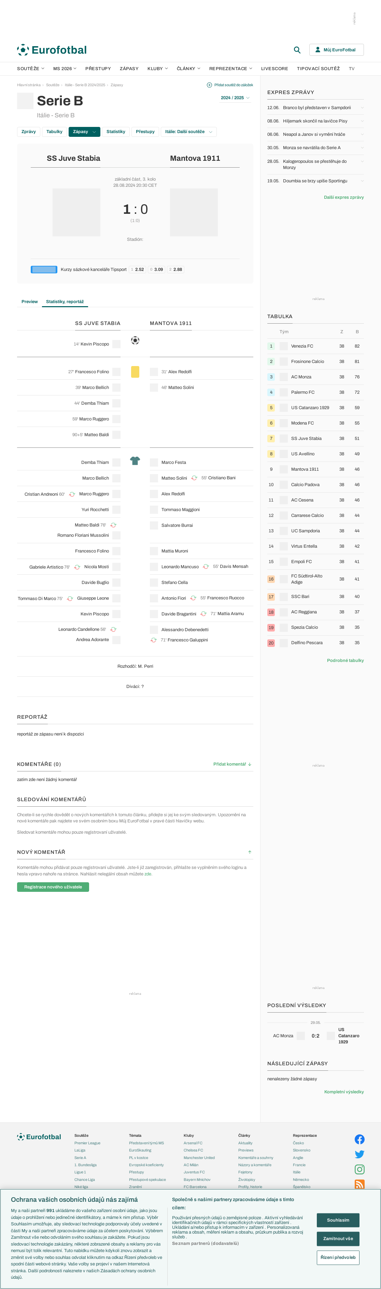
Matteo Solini (181, 387)
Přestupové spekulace (147, 1179)
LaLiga (79, 1150)
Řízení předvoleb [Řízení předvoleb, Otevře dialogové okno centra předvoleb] (338, 1257)
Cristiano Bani (222, 478)
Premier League (87, 1143)
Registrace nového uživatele (53, 887)
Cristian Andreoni (41, 494)
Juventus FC (194, 1172)
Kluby (157, 68)
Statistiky (116, 131)
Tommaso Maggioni (180, 509)
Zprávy (29, 131)
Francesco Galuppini (188, 640)
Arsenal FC (193, 1143)
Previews (246, 1150)
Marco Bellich (95, 387)
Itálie (296, 1172)
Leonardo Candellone (78, 629)
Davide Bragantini (178, 614)
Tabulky (54, 131)
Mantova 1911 (195, 158)
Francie (299, 1165)
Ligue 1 (80, 1172)
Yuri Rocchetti (95, 509)
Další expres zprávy (344, 197)
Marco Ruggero (94, 419)
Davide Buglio (95, 582)
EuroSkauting (140, 1150)
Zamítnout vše (338, 1238)
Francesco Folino (92, 371)
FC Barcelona (195, 1187)
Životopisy (246, 1179)
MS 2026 (65, 68)
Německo (301, 1179)
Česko (298, 1143)
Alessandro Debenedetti (185, 629)
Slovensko (301, 1150)
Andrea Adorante (92, 639)
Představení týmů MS (146, 1143)
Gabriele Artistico (46, 567)
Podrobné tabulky (345, 660)
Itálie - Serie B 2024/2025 (85, 85)
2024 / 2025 (235, 97)
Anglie (298, 1158)
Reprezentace (230, 68)
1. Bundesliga (85, 1165)
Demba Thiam (95, 403)
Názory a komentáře (254, 1165)
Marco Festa (173, 462)
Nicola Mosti (96, 566)
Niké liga (81, 1187)
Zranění (135, 1187)
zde (147, 874)
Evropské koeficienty (146, 1165)
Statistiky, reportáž (65, 301)
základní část (127, 179)
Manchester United (199, 1158)
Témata (135, 1135)
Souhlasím (338, 1220)
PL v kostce (138, 1158)
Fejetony (245, 1172)
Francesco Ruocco (225, 598)
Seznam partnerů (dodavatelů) (205, 1243)
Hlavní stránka (29, 85)
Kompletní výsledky (344, 1092)
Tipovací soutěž (318, 68)
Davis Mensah (234, 566)
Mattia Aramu (230, 613)
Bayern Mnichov (197, 1179)
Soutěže (30, 68)
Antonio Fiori (173, 598)
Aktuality (245, 1143)
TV (352, 68)
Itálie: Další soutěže (188, 131)
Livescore (274, 68)
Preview (30, 301)
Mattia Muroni (174, 551)
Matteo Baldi (96, 434)
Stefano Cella (174, 582)
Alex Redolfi (180, 371)
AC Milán (191, 1165)
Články (244, 1135)
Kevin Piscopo (95, 344)
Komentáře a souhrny (255, 1158)
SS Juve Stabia (73, 158)
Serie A (80, 1158)
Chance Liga (84, 1179)
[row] (315, 346)
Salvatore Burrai (177, 525)
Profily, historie (250, 1187)
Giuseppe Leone (93, 598)
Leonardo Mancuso (180, 566)
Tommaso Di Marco (37, 598)
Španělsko (301, 1187)
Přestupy (98, 68)
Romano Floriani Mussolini (83, 535)
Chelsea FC (193, 1150)
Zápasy (129, 68)
